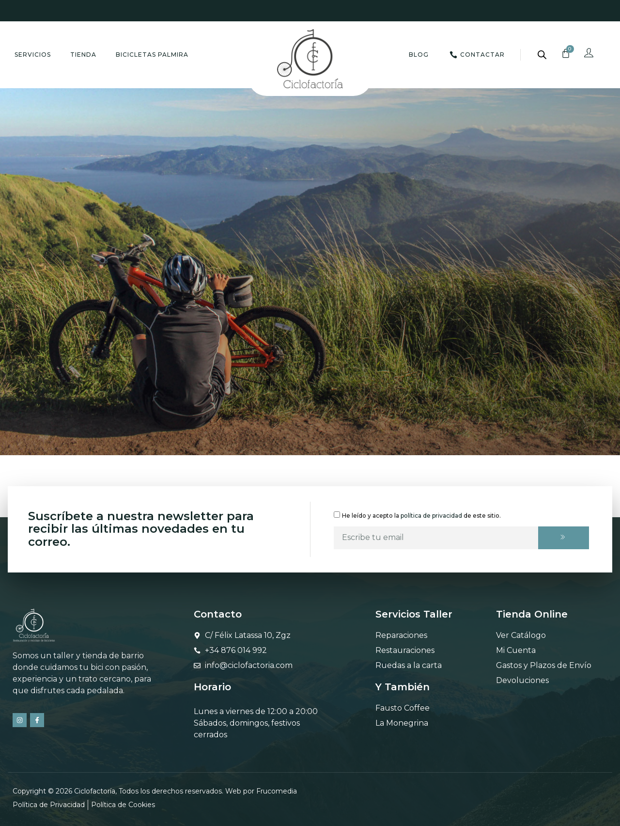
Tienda (83, 54)
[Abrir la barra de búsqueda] (542, 54)
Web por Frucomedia (261, 791)
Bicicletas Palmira (152, 54)
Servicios (33, 54)
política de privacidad (431, 515)
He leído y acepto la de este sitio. (421, 515)
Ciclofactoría (94, 791)
